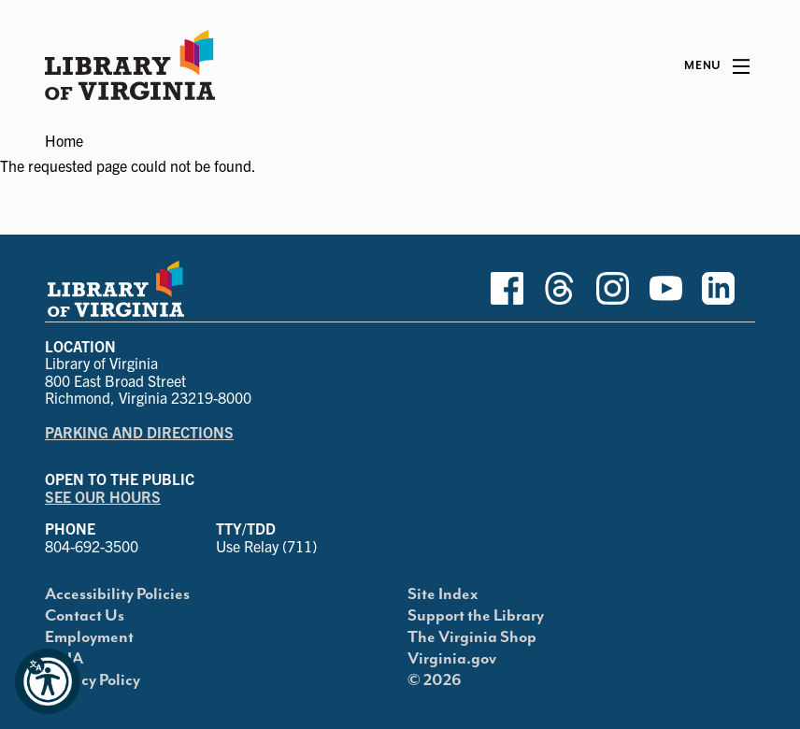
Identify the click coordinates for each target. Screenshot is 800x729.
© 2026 (434, 680)
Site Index (443, 594)
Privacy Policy (92, 680)
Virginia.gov (451, 659)
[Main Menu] (717, 66)
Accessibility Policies (117, 594)
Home (64, 140)
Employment (89, 637)
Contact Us (84, 616)
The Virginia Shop (471, 637)
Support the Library (475, 616)
